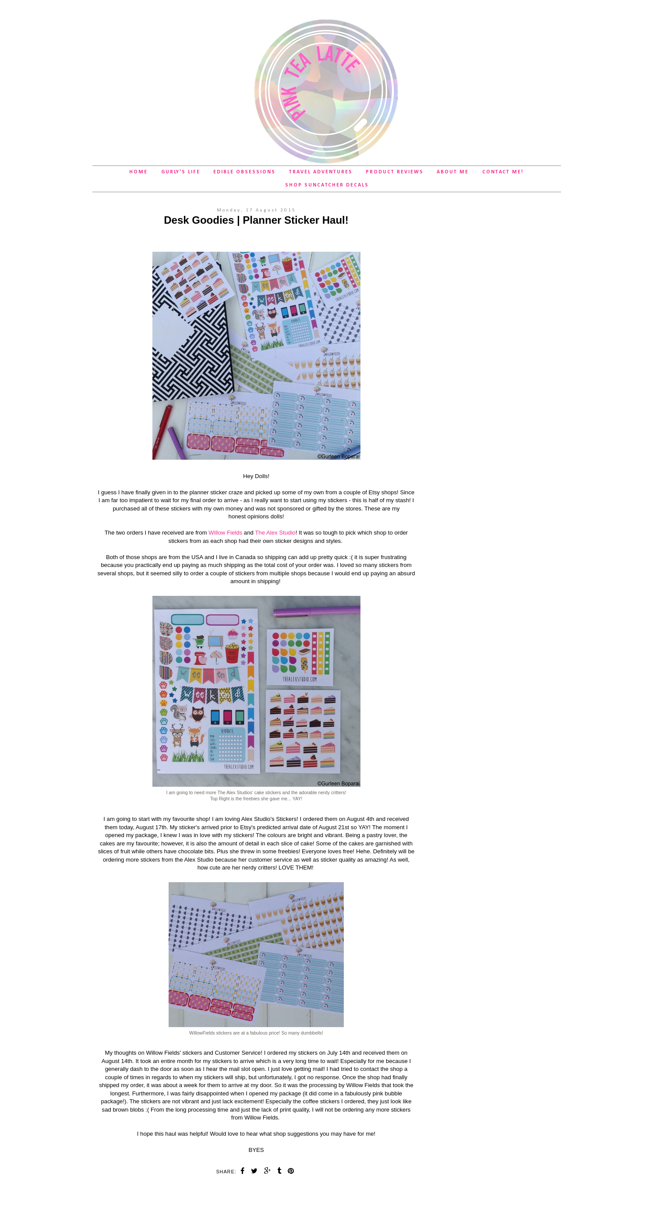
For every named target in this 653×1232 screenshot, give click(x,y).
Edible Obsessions (244, 172)
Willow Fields (225, 532)
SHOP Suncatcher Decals (327, 185)
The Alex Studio (275, 532)
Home (138, 172)
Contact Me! (503, 172)
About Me (453, 172)
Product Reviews (395, 172)
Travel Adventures (321, 172)
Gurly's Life (180, 172)
